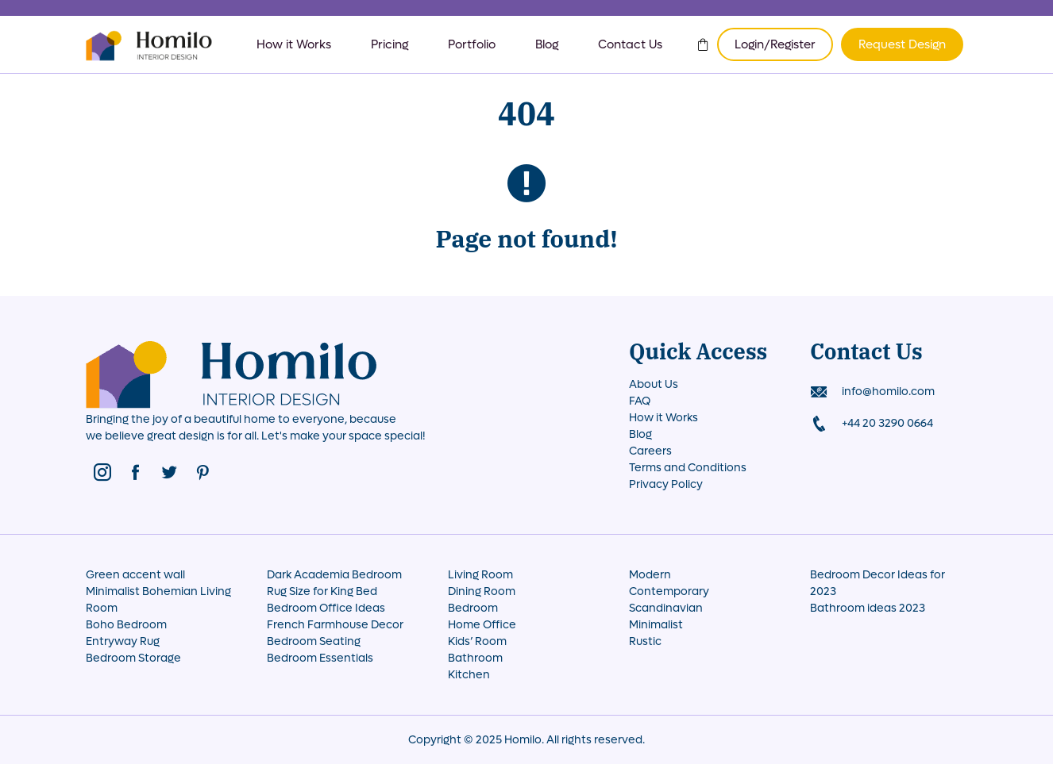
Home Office (482, 624)
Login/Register (775, 44)
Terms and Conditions (687, 467)
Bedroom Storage (133, 658)
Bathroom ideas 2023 (867, 608)
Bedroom (473, 608)
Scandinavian (666, 608)
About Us (653, 384)
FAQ (639, 401)
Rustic (645, 641)
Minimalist (656, 624)
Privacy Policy (666, 484)
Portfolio (472, 44)
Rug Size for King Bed (322, 591)
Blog (546, 44)
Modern (650, 574)
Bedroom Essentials (320, 658)
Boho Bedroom (126, 624)
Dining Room (481, 591)
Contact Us (630, 44)
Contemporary (669, 591)
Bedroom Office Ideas (326, 608)
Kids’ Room (477, 641)
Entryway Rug (123, 641)
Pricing (389, 44)
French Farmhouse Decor (335, 624)
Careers (650, 451)
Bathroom (475, 658)
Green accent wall (135, 574)
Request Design (902, 44)
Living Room (480, 574)
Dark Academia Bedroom (334, 574)
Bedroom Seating (314, 641)
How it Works (293, 44)
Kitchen (469, 674)
